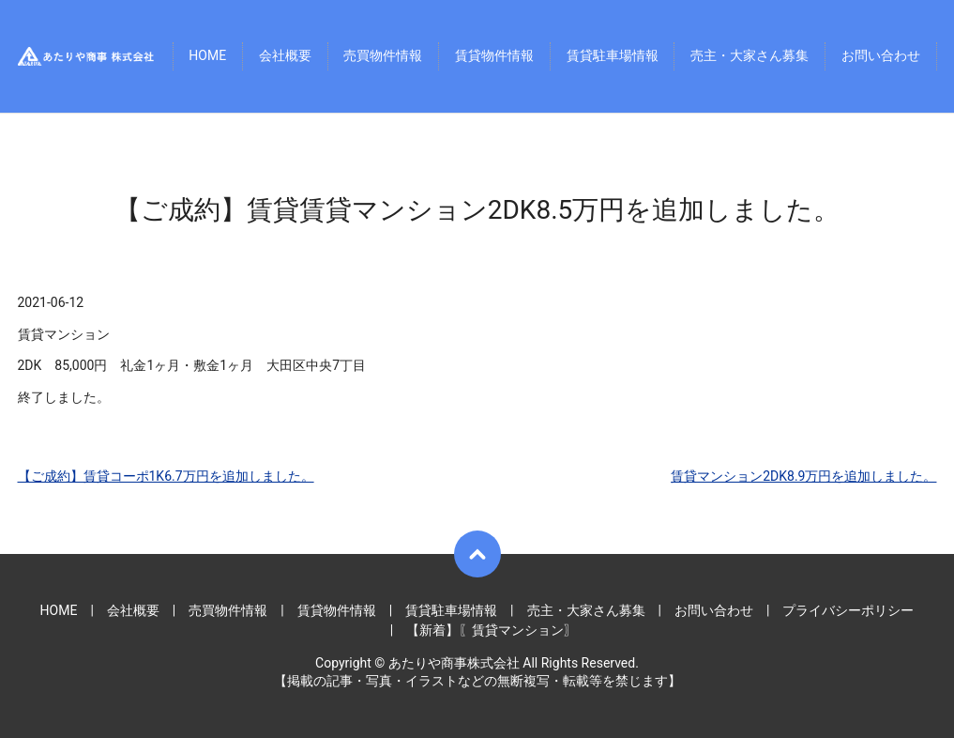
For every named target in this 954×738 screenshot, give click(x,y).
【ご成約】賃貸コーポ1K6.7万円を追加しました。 (166, 476)
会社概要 (285, 56)
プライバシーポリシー (848, 610)
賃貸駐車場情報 (613, 56)
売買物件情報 (382, 56)
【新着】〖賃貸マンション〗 (491, 630)
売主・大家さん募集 (749, 56)
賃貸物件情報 (494, 56)
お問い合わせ (880, 56)
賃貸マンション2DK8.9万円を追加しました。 (803, 476)
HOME (207, 56)
